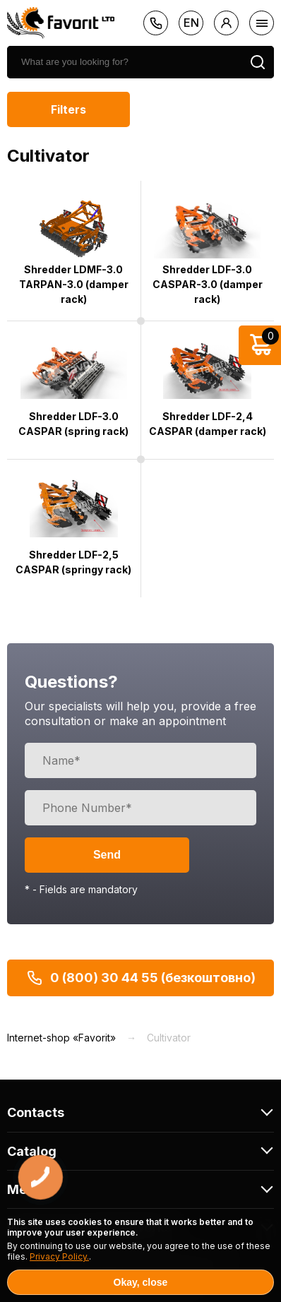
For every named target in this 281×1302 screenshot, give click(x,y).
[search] (124, 62)
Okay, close (141, 1282)
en (191, 23)
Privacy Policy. (59, 1256)
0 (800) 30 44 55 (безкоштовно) (141, 977)
